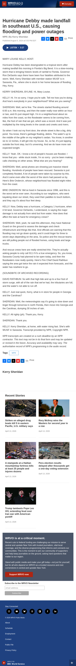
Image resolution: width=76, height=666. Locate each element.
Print (70, 38)
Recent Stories (15, 395)
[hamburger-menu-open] (4, 3)
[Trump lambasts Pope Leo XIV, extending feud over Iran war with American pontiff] (20, 496)
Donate (67, 4)
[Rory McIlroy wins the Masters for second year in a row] (54, 408)
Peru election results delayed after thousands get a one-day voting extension (54, 466)
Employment (10, 634)
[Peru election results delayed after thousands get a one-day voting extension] (54, 450)
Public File (9, 645)
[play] (4, 663)
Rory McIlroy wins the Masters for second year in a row (53, 423)
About (7, 623)
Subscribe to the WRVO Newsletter (22, 583)
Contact (8, 639)
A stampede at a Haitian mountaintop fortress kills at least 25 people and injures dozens (19, 467)
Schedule (9, 628)
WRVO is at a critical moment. (25, 538)
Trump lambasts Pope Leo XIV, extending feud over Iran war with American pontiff (19, 512)
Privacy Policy (10, 650)
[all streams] (72, 663)
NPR (14, 353)
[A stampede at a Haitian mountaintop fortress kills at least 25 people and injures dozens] (20, 450)
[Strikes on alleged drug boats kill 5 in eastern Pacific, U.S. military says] (20, 408)
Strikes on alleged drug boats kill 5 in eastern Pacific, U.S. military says (19, 423)
